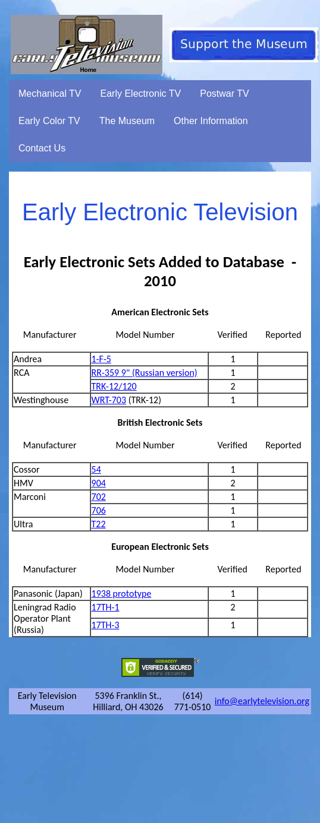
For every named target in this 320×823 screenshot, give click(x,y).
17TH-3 (106, 625)
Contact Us (41, 148)
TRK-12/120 (114, 386)
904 (99, 483)
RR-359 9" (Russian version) (144, 372)
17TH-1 (106, 607)
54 (96, 469)
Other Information (211, 121)
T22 (99, 524)
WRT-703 (109, 400)
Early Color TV (49, 121)
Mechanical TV (49, 93)
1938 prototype (122, 593)
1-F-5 (101, 359)
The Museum (127, 121)
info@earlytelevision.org (262, 701)
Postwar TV (224, 93)
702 (99, 496)
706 (99, 510)
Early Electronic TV (141, 93)
